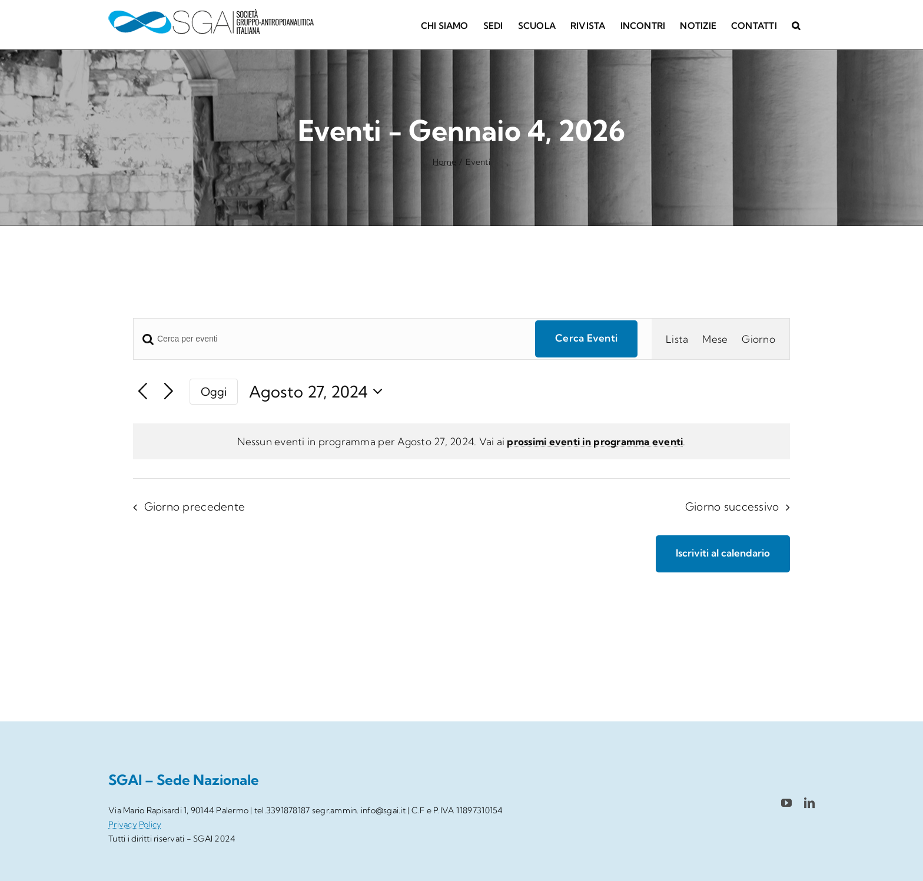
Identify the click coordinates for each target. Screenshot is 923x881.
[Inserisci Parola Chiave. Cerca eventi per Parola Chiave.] (327, 338)
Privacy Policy (135, 824)
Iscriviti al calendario (723, 553)
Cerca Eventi (586, 338)
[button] (796, 24)
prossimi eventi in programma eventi (595, 441)
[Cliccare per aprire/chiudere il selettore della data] (319, 391)
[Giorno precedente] (142, 392)
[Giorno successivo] (168, 392)
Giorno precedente (194, 507)
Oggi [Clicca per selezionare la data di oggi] (214, 392)
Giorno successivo (732, 507)
